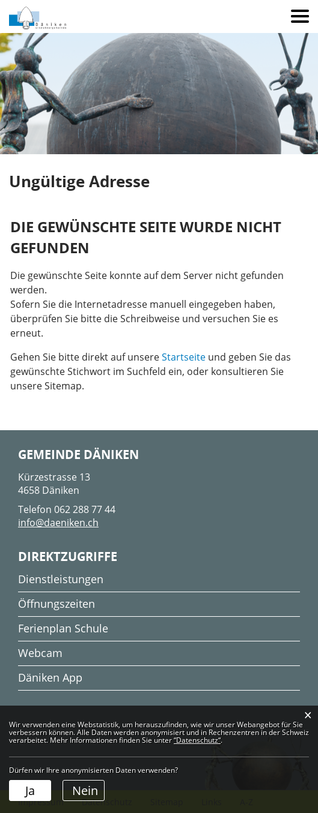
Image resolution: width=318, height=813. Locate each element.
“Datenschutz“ (197, 740)
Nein (85, 790)
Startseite (184, 357)
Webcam (40, 653)
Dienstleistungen (60, 579)
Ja (30, 790)
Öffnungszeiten (56, 603)
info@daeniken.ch (58, 522)
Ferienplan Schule (63, 628)
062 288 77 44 (84, 509)
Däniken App (50, 677)
